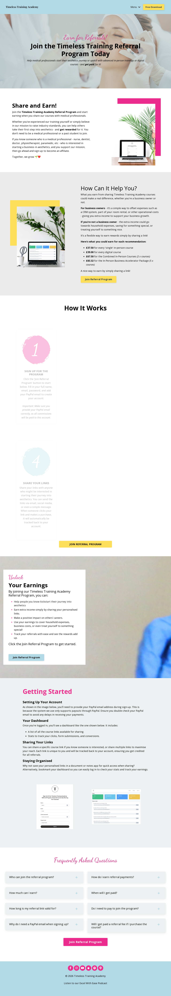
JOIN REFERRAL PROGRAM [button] (85, 543)
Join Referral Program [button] (98, 279)
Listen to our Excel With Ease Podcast (85, 989)
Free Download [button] (153, 6)
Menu (135, 7)
